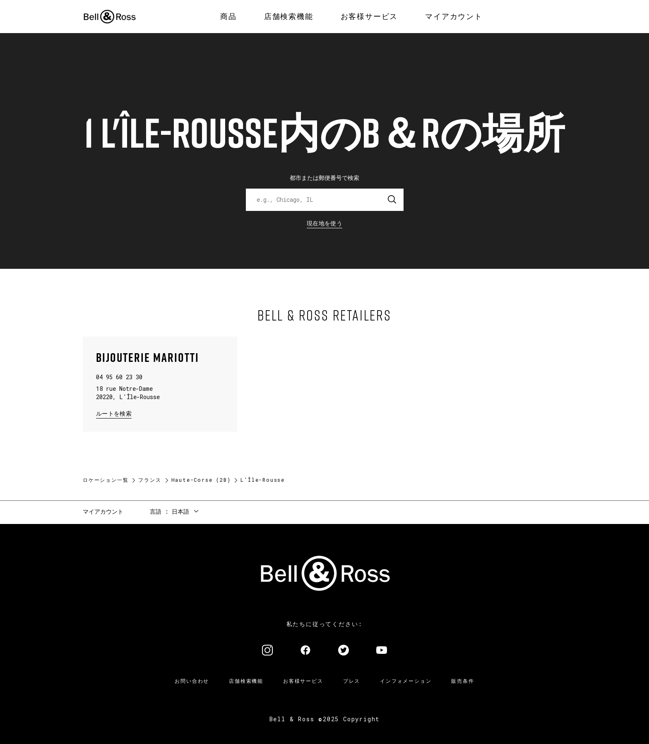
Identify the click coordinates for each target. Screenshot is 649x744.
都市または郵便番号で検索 (324, 178)
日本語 (180, 511)
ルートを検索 (113, 413)
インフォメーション (405, 680)
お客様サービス (303, 680)
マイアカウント (103, 511)
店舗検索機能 (246, 680)
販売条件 (462, 680)
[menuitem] (228, 16)
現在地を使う (324, 223)
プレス (351, 680)
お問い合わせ (192, 680)
